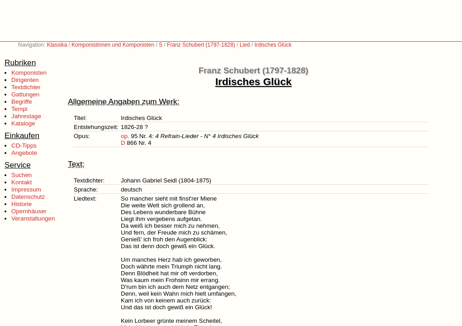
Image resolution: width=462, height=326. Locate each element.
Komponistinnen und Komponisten (112, 45)
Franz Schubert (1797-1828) (201, 45)
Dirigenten (25, 80)
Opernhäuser (29, 211)
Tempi (19, 108)
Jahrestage (26, 116)
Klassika (57, 45)
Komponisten (29, 72)
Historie (21, 204)
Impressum (26, 189)
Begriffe (21, 101)
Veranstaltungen (33, 218)
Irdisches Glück (272, 45)
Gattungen (25, 94)
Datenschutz (28, 196)
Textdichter (25, 87)
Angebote (24, 152)
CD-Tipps (24, 145)
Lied (245, 45)
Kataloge (23, 123)
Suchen (21, 175)
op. (125, 136)
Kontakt (21, 182)
